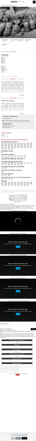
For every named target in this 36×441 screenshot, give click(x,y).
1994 (18, 155)
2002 (15, 144)
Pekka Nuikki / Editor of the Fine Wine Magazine (17, 120)
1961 (31, 147)
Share (33, 329)
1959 (2, 148)
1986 (21, 146)
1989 (12, 51)
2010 (24, 143)
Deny (13, 438)
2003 (12, 144)
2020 (2, 51)
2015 (5, 51)
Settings (18, 438)
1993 (9, 146)
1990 (12, 146)
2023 (2, 159)
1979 (5, 147)
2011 (21, 143)
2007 (15, 159)
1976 (12, 147)
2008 (31, 143)
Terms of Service (18, 373)
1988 (18, 146)
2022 (2, 143)
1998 (28, 144)
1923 (12, 148)
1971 (15, 147)
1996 (2, 146)
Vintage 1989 (13, 98)
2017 (15, 163)
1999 (24, 144)
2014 (18, 143)
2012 (5, 155)
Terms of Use (17, 435)
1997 (31, 144)
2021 (5, 143)
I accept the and (19, 373)
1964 (24, 147)
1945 (9, 148)
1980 (2, 147)
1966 (21, 147)
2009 (7, 51)
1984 (5, 185)
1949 (5, 148)
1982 (31, 146)
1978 (9, 147)
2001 (18, 144)
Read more (21, 95)
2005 (5, 144)
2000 (21, 144)
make (12, 126)
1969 (24, 185)
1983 (28, 146)
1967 (18, 147)
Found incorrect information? (9, 76)
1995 (5, 146)
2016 (15, 143)
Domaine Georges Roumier (13, 32)
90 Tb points (13, 79)
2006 (10, 51)
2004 (9, 144)
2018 (12, 143)
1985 (15, 51)
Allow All (24, 438)
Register (18, 375)
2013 (21, 163)
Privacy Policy (24, 435)
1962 (28, 147)
